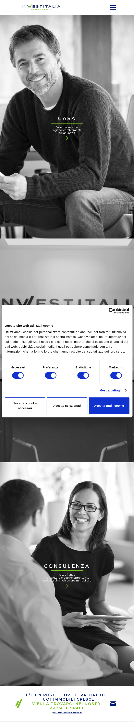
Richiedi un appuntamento (67, 712)
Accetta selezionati (67, 405)
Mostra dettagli (110, 390)
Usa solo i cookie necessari (24, 405)
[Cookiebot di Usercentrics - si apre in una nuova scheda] (111, 311)
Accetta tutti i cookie (109, 405)
